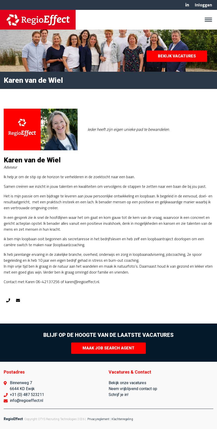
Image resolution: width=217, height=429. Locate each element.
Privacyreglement (98, 419)
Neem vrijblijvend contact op (133, 388)
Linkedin (187, 4)
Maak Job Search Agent (108, 348)
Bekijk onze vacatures (127, 382)
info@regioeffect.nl (26, 400)
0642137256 (8, 300)
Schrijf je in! (119, 394)
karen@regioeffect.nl (18, 300)
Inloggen (203, 4)
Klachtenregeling (122, 419)
